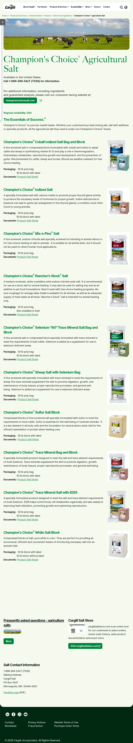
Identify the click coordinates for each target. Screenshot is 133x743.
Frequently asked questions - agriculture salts (34, 623)
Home (4, 15)
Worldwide (10, 726)
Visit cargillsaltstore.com (84, 646)
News (87, 6)
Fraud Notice (35, 726)
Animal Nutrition (35, 15)
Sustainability (76, 6)
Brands (47, 15)
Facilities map (11, 692)
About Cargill (28, 6)
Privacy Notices (36, 722)
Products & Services (58, 6)
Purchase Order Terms (66, 726)
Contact (106, 6)
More (8, 641)
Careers (97, 6)
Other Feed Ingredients (62, 15)
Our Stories (42, 6)
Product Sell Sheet (27, 176)
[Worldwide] (125, 7)
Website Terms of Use (66, 722)
